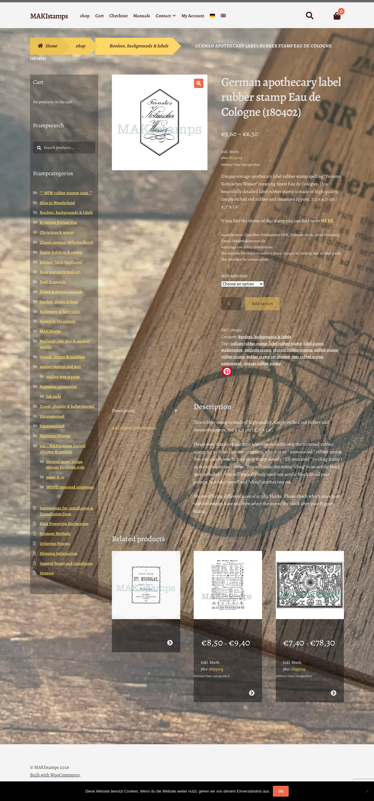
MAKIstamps (49, 16)
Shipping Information (59, 553)
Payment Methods (55, 533)
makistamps (232, 350)
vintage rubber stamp (262, 363)
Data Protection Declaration (64, 523)
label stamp (313, 343)
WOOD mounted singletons (70, 487)
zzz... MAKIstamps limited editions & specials (63, 448)
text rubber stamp (307, 356)
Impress (47, 573)
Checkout (118, 16)
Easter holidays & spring (61, 252)
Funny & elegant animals (61, 291)
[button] (198, 83)
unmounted (231, 363)
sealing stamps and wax (60, 366)
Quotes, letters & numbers (62, 357)
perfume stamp (258, 350)
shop (85, 16)
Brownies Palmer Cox (58, 222)
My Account (192, 16)
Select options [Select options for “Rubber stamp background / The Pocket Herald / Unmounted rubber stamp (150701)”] (251, 685)
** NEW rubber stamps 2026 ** (66, 193)
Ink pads (53, 396)
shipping (235, 157)
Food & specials (53, 282)
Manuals (141, 16)
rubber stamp (326, 350)
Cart (99, 16)
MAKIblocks (50, 331)
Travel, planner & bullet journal (67, 406)
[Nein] (367, 791)
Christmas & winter (57, 232)
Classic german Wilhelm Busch (67, 242)
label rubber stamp (285, 343)
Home (51, 46)
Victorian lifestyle (55, 436)
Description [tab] (123, 410)
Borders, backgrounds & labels (138, 46)
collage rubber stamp (249, 343)
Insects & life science (57, 321)
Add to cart (262, 303)
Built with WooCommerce (55, 767)
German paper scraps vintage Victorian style (65, 464)
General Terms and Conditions (66, 563)
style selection (234, 276)
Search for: (309, 16)
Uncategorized (52, 426)
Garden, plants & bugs (59, 301)
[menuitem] (212, 16)
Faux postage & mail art (60, 272)
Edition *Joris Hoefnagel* (62, 262)
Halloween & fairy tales (60, 311)
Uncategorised (52, 416)
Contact (163, 16)
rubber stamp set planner (268, 356)
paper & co (55, 477)
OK (280, 791)
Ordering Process (55, 543)
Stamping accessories (58, 386)
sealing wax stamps (63, 376)
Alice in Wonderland (57, 203)
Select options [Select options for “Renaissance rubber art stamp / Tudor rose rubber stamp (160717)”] (333, 685)
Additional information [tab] (134, 428)
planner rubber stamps (292, 350)
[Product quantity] (231, 304)
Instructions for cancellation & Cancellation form (66, 511)
